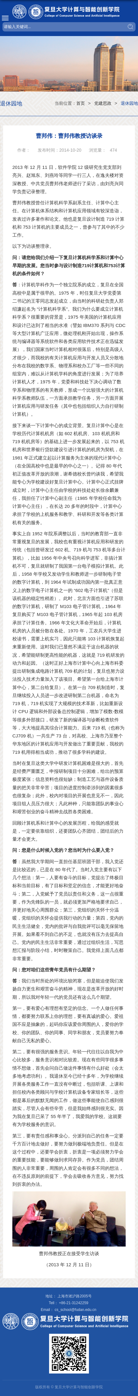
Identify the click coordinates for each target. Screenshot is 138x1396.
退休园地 (129, 103)
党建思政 (102, 103)
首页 (80, 103)
